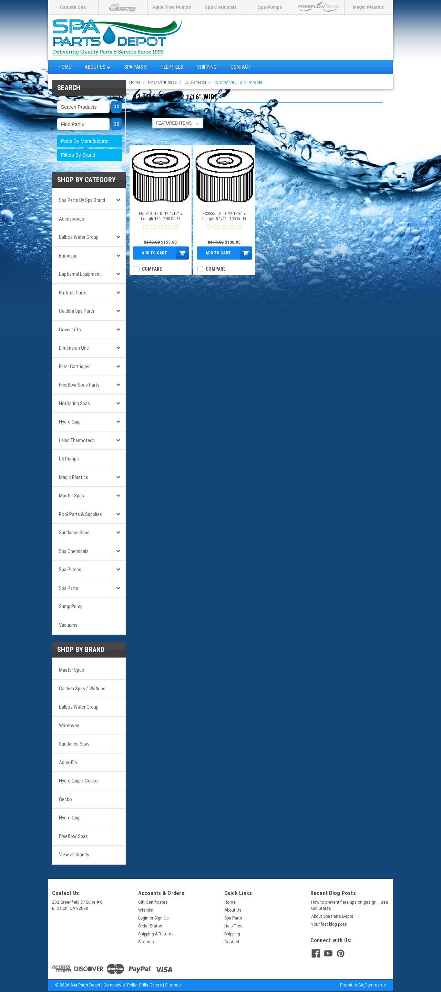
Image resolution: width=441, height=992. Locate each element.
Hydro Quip (70, 422)
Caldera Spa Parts (76, 311)
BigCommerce (372, 985)
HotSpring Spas (74, 403)
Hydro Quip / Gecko (78, 781)
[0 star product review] (160, 231)
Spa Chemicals (221, 7)
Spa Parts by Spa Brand (82, 200)
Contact (240, 67)
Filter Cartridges (75, 366)
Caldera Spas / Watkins (82, 688)
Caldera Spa (73, 7)
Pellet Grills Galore (144, 985)
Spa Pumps (270, 7)
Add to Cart (154, 252)
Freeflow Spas (73, 836)
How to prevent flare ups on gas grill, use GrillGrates (349, 905)
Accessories (71, 219)
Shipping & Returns (156, 934)
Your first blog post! (329, 924)
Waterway (69, 725)
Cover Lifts (70, 330)
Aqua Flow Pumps (171, 7)
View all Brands (74, 855)
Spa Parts (135, 67)
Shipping (207, 67)
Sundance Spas (74, 532)
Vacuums (68, 625)
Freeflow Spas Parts (79, 385)
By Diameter (195, 82)
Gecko (65, 799)
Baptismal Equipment (80, 274)
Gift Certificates (153, 902)
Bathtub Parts (72, 293)
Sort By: (141, 123)
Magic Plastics (368, 7)
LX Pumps (69, 459)
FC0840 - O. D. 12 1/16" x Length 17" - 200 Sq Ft (160, 216)
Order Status (150, 926)
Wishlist (146, 910)
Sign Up (161, 918)
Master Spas (71, 496)
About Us (98, 67)
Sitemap (146, 942)
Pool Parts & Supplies (80, 514)
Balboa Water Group (79, 237)
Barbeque (68, 256)
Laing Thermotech (77, 440)
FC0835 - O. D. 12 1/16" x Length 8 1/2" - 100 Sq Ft (224, 216)
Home (65, 67)
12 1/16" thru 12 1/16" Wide (238, 82)
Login (143, 918)
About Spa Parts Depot (332, 916)
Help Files (172, 67)
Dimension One (74, 348)
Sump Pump (71, 606)
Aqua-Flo (68, 762)
